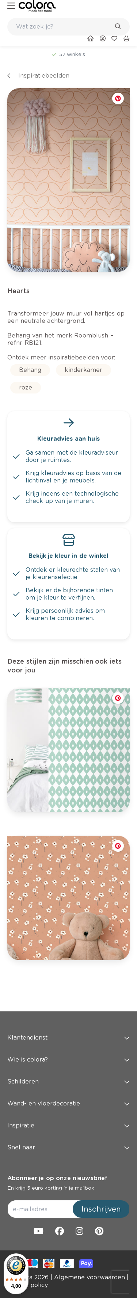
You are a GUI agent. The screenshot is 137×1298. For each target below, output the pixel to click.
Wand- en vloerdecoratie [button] (68, 1103)
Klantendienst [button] (68, 1037)
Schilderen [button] (68, 1081)
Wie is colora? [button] (68, 1059)
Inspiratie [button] (68, 1125)
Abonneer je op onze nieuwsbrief (57, 1178)
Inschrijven (101, 1209)
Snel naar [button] (68, 1147)
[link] (37, 6)
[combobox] (68, 27)
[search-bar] (63, 26)
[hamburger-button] (11, 6)
